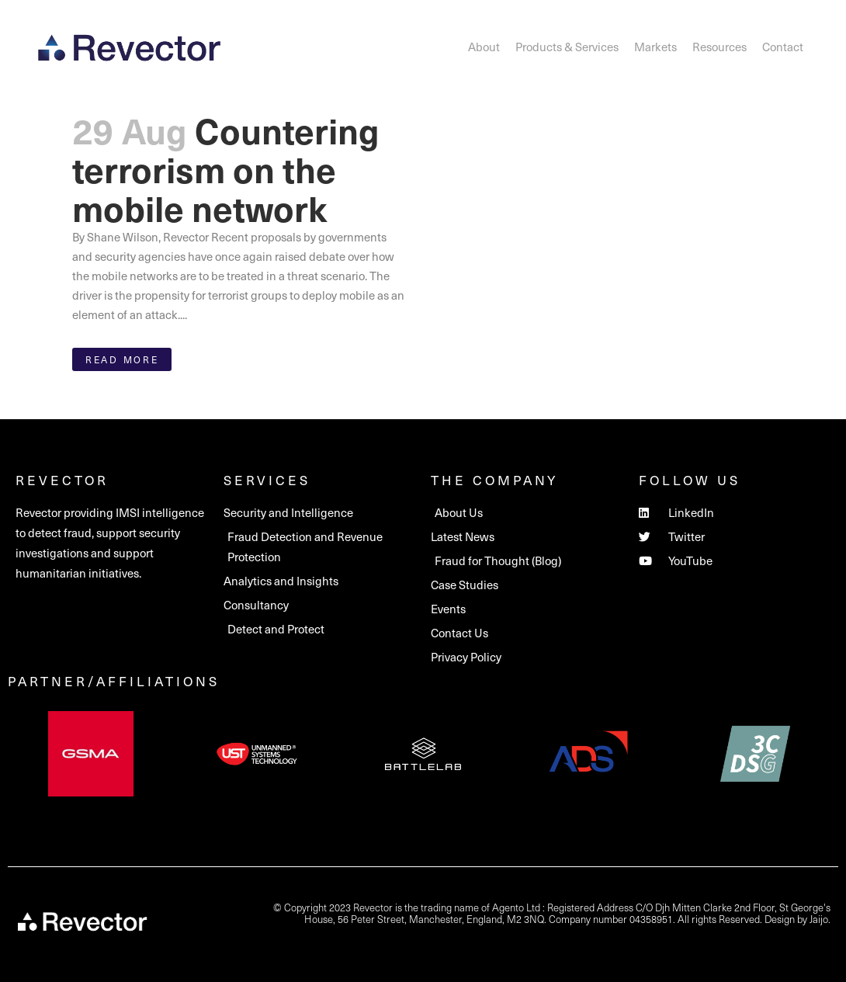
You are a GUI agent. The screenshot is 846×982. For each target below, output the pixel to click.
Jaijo (819, 918)
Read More (121, 359)
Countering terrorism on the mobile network (226, 169)
